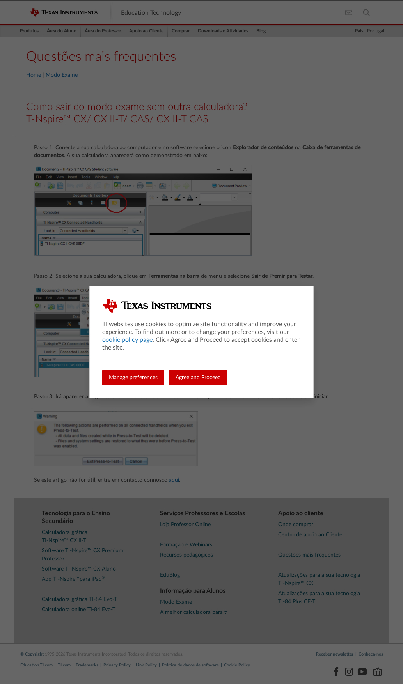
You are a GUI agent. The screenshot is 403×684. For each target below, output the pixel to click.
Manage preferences (133, 377)
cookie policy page (127, 340)
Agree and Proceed (198, 377)
